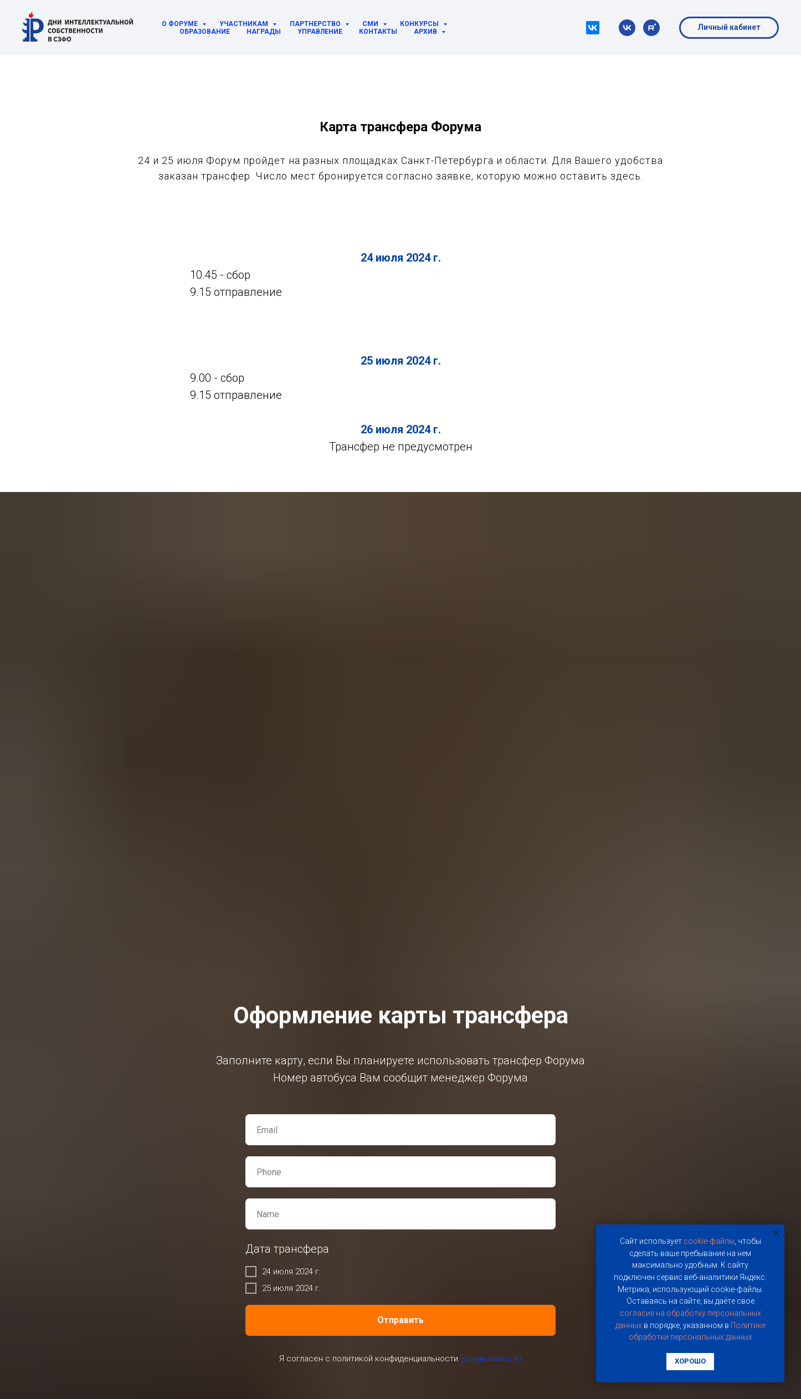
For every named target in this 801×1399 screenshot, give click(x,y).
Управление (319, 31)
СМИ (371, 24)
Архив (426, 31)
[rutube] (651, 27)
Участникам (244, 24)
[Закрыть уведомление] (776, 1232)
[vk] (627, 27)
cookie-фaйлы (709, 1241)
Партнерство (316, 24)
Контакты (378, 31)
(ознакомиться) (491, 1359)
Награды (264, 31)
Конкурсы (420, 24)
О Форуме (180, 24)
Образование (204, 31)
